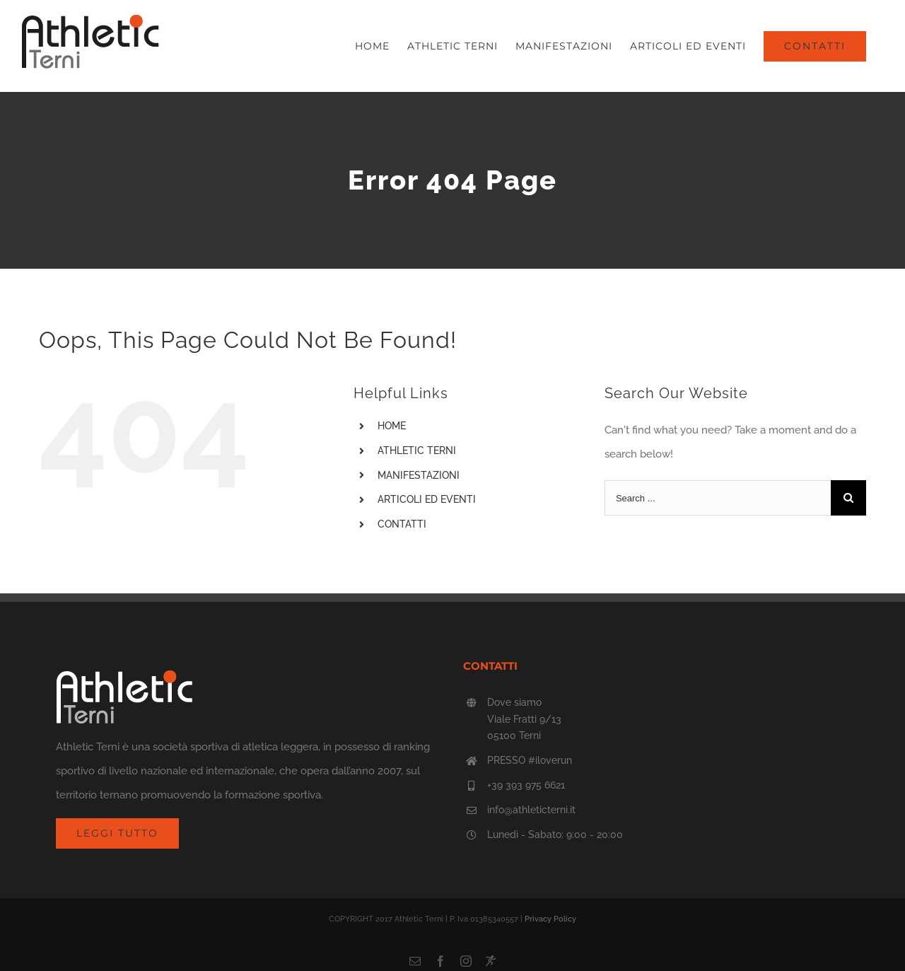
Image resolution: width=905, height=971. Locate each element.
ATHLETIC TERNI (417, 450)
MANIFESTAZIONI (419, 475)
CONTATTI (402, 524)
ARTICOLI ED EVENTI (427, 499)
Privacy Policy (550, 919)
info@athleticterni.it (531, 809)
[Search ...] (718, 498)
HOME (392, 425)
